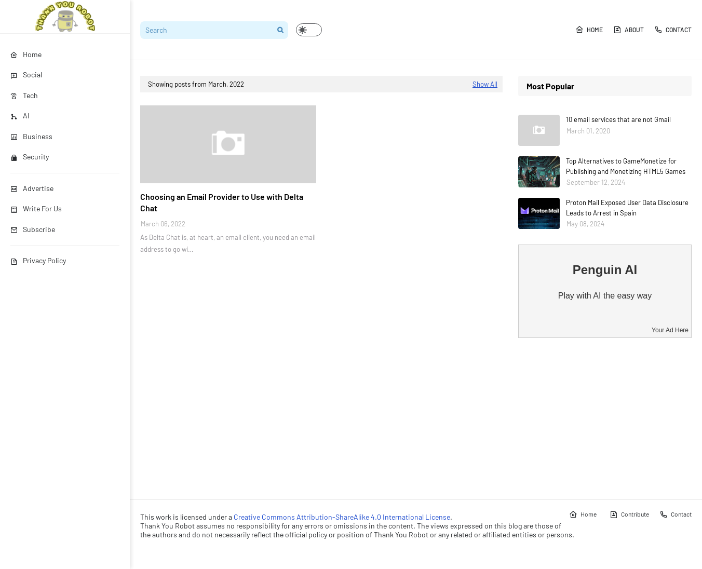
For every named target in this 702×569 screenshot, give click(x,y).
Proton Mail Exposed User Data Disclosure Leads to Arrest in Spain (627, 207)
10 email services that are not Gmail (618, 119)
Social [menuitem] (26, 74)
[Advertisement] (605, 418)
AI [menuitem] (20, 115)
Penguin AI (605, 270)
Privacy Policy (38, 260)
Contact (673, 29)
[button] (309, 29)
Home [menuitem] (26, 54)
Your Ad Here (670, 330)
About (628, 29)
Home (589, 29)
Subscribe (32, 229)
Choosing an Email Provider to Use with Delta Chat (221, 202)
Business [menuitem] (31, 136)
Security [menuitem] (29, 156)
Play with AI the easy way (605, 295)
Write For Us (36, 208)
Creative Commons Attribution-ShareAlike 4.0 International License (342, 516)
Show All (485, 84)
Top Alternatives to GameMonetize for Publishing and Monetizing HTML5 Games (625, 166)
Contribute (629, 514)
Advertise (31, 188)
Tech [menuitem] (24, 95)
